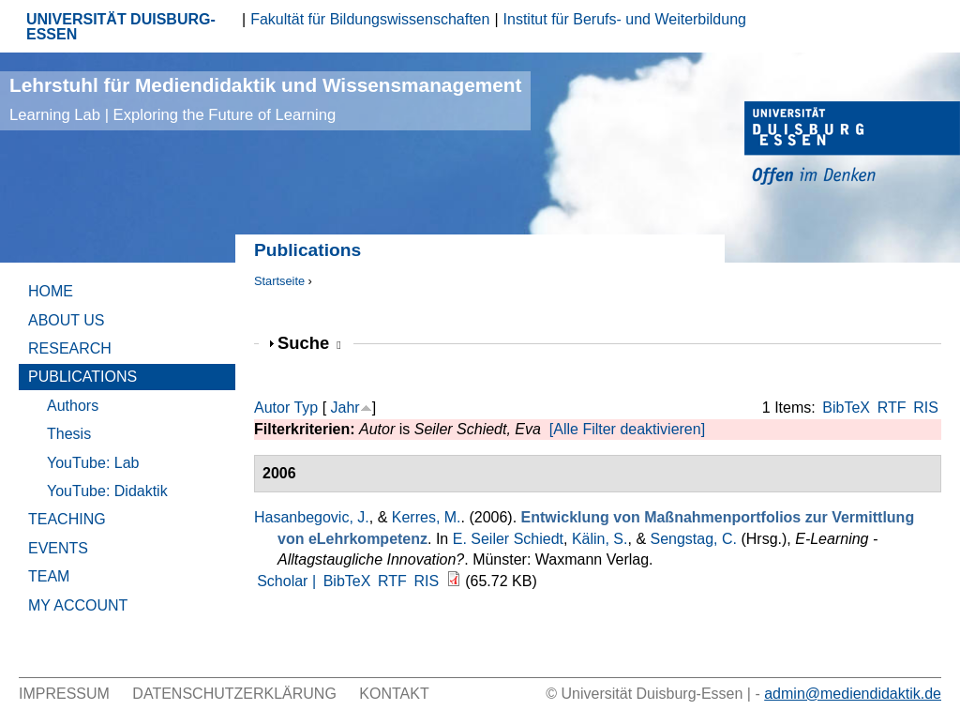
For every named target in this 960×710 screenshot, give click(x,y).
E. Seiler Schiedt (508, 539)
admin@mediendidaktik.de (852, 694)
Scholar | (288, 581)
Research (70, 348)
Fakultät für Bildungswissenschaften (369, 19)
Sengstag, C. (694, 539)
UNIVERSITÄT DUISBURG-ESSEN (121, 26)
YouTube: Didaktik (107, 491)
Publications (82, 377)
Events (58, 548)
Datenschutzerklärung (234, 694)
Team (48, 576)
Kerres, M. (426, 517)
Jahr (345, 407)
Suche (309, 343)
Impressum (64, 694)
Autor (272, 407)
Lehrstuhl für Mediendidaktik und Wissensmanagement (265, 99)
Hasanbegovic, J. (311, 517)
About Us (66, 320)
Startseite (279, 281)
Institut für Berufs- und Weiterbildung (624, 19)
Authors (72, 406)
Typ (305, 407)
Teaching (67, 519)
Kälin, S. (600, 539)
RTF (892, 407)
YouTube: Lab (93, 463)
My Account (78, 605)
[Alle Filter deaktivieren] (627, 429)
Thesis (69, 434)
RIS (925, 407)
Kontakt (393, 694)
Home (50, 291)
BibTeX (846, 407)
